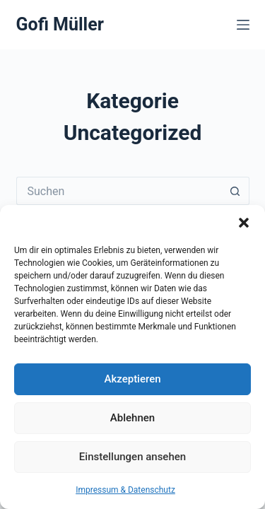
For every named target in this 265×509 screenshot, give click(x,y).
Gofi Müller (60, 24)
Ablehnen (132, 417)
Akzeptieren (132, 379)
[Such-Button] (235, 191)
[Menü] (243, 24)
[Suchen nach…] (118, 191)
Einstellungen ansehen (132, 456)
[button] (244, 223)
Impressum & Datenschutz (125, 490)
